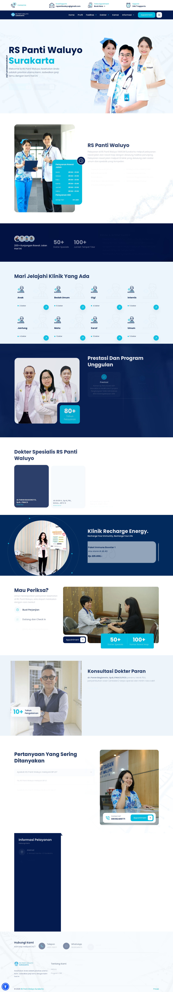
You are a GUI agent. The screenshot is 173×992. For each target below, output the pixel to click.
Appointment (146, 15)
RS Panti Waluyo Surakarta (32, 989)
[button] (5, 986)
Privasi (156, 989)
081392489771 (118, 818)
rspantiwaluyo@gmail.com (68, 6)
